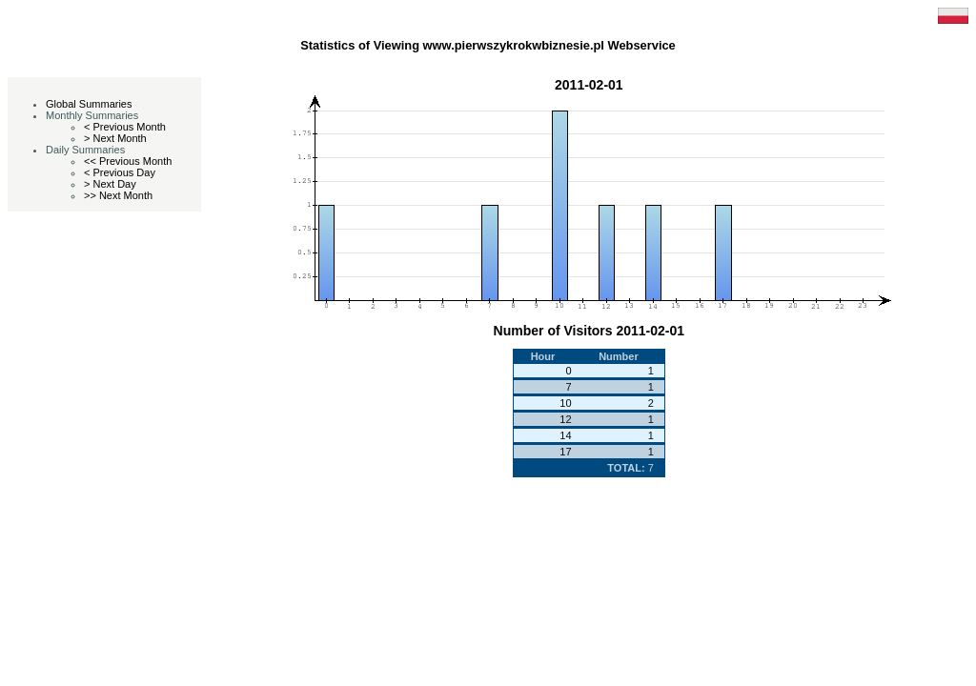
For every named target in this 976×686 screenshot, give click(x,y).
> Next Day (110, 184)
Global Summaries (89, 104)
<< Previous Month (128, 161)
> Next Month (115, 138)
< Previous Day (119, 172)
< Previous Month (125, 126)
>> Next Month (118, 195)
